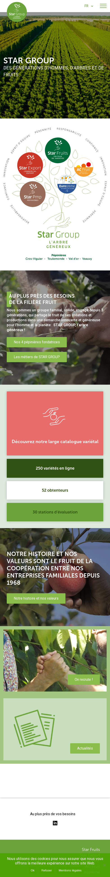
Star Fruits (91, 850)
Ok (33, 870)
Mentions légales (70, 870)
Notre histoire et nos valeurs (36, 598)
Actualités (85, 748)
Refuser (46, 870)
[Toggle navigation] (103, 6)
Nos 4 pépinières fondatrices (37, 342)
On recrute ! (84, 679)
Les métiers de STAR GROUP (37, 357)
